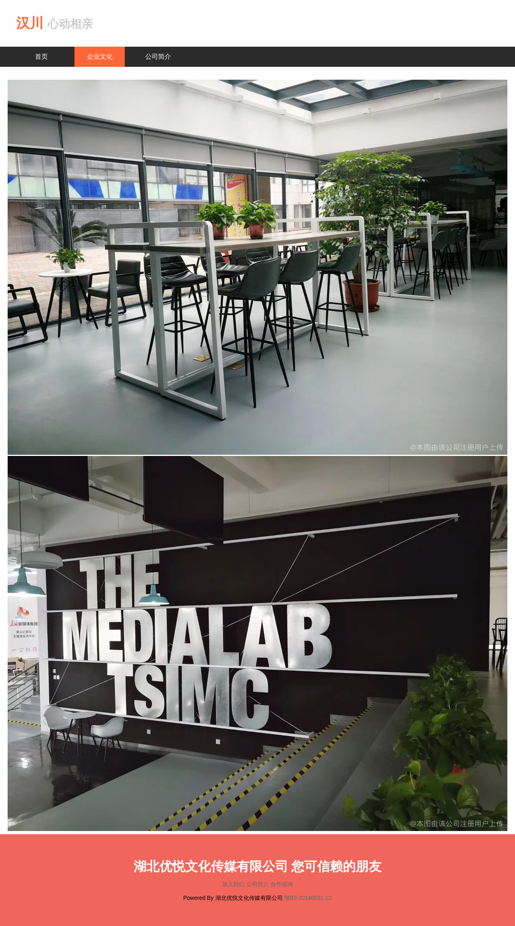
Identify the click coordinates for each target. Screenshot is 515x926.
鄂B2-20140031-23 (308, 898)
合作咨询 (281, 884)
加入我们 (234, 884)
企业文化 (100, 56)
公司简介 (158, 56)
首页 (41, 56)
